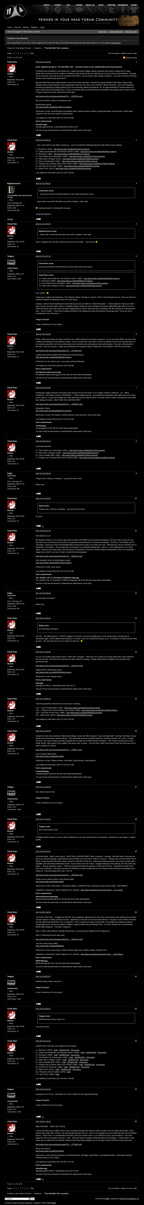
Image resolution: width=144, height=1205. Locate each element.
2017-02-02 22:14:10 (43, 1041)
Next (32, 53)
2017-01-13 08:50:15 (43, 699)
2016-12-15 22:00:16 (43, 183)
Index (9, 27)
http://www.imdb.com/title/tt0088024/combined (71, 154)
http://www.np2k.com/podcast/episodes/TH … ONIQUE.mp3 (59, 556)
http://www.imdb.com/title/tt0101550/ (50, 756)
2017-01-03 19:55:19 (43, 618)
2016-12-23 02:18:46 (43, 388)
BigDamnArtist (13, 183)
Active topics (102, 32)
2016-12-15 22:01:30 (43, 224)
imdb (55, 1050)
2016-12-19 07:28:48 (43, 334)
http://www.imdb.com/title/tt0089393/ (50, 946)
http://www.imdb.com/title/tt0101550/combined (80, 161)
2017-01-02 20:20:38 (43, 593)
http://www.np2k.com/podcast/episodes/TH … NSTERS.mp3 (59, 96)
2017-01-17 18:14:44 (43, 819)
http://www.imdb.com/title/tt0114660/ (50, 882)
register (123, 53)
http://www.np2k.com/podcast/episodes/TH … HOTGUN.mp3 (59, 666)
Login (42, 27)
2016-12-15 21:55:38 (43, 62)
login (116, 53)
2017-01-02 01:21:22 (43, 531)
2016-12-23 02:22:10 (43, 441)
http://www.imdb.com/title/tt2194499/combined (73, 168)
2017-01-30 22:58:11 (43, 1009)
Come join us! (116, 43)
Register (34, 27)
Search (26, 27)
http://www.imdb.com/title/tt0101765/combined (87, 156)
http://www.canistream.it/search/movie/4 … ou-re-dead (102, 890)
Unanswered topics (116, 32)
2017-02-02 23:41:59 (43, 1089)
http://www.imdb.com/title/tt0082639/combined (98, 152)
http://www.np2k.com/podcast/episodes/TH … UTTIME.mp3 (59, 1144)
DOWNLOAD (64, 1050)
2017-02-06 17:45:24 (43, 1121)
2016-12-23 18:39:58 (43, 498)
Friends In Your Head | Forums (19, 48)
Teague (10, 256)
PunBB (106, 1199)
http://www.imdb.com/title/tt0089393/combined (82, 166)
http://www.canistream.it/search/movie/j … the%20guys (102, 954)
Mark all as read (131, 32)
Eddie (9, 473)
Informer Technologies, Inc (129, 1199)
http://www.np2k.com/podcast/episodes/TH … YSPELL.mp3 (59, 750)
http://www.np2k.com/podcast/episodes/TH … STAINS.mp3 (59, 351)
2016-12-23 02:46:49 (43, 473)
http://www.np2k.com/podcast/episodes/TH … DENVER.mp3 (59, 875)
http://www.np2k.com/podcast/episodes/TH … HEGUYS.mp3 (59, 939)
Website (10, 219)
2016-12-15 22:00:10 (43, 140)
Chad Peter (12, 62)
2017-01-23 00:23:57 (43, 851)
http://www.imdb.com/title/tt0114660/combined (97, 164)
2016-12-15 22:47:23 (43, 256)
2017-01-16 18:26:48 (43, 731)
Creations (37, 48)
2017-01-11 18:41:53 (43, 652)
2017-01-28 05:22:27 (43, 976)
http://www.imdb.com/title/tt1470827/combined (53, 107)
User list (17, 27)
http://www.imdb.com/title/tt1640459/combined (80, 159)
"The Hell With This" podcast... (56, 48)
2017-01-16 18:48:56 (43, 787)
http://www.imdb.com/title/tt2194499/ (50, 1151)
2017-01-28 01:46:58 (43, 912)
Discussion (75, 1050)
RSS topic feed (131, 57)
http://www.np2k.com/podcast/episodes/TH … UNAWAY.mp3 (59, 404)
